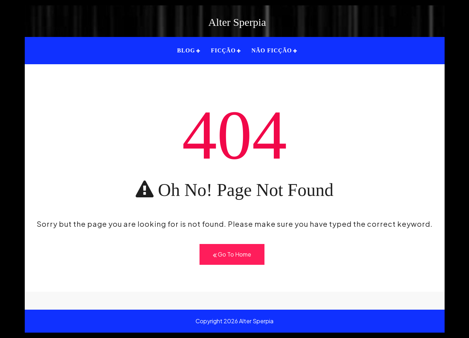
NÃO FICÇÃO (272, 50)
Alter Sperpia (237, 22)
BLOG (186, 50)
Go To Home (232, 254)
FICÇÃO (223, 50)
